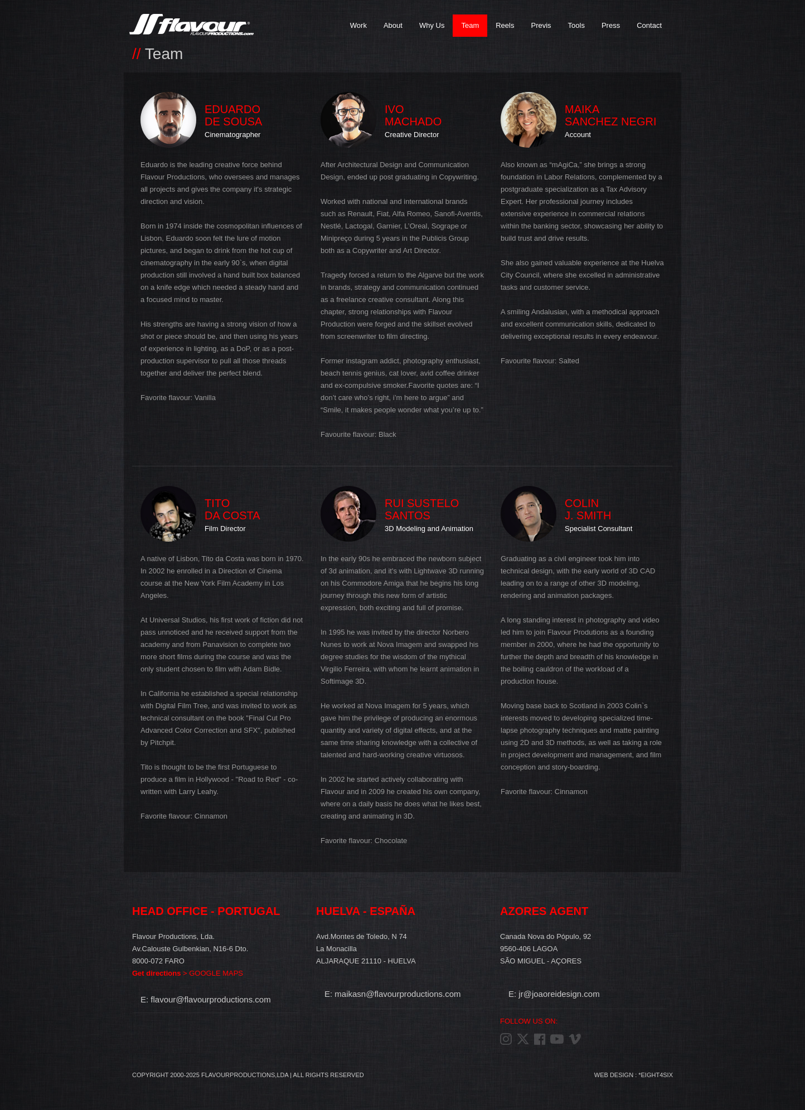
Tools (576, 25)
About (393, 25)
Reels (505, 25)
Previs (541, 25)
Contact (649, 25)
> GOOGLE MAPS (187, 973)
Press (611, 25)
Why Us (432, 25)
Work (358, 25)
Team (470, 25)
